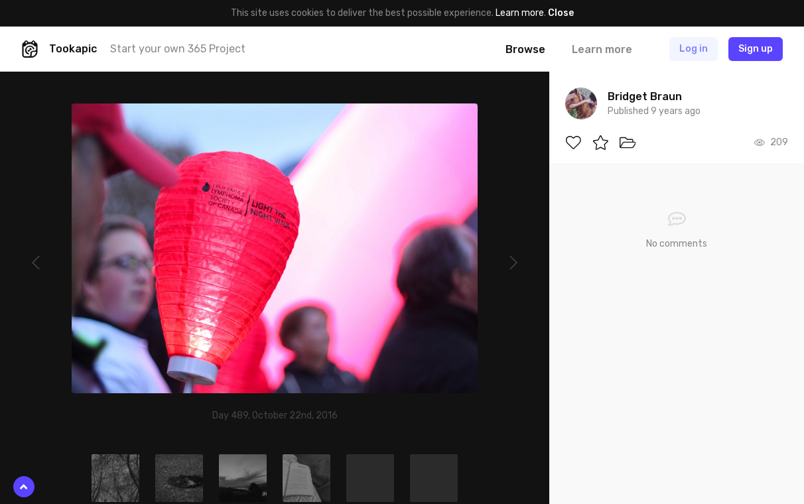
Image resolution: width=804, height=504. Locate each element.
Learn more (520, 13)
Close (561, 13)
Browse (525, 49)
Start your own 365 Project (177, 48)
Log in (693, 48)
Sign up (755, 48)
